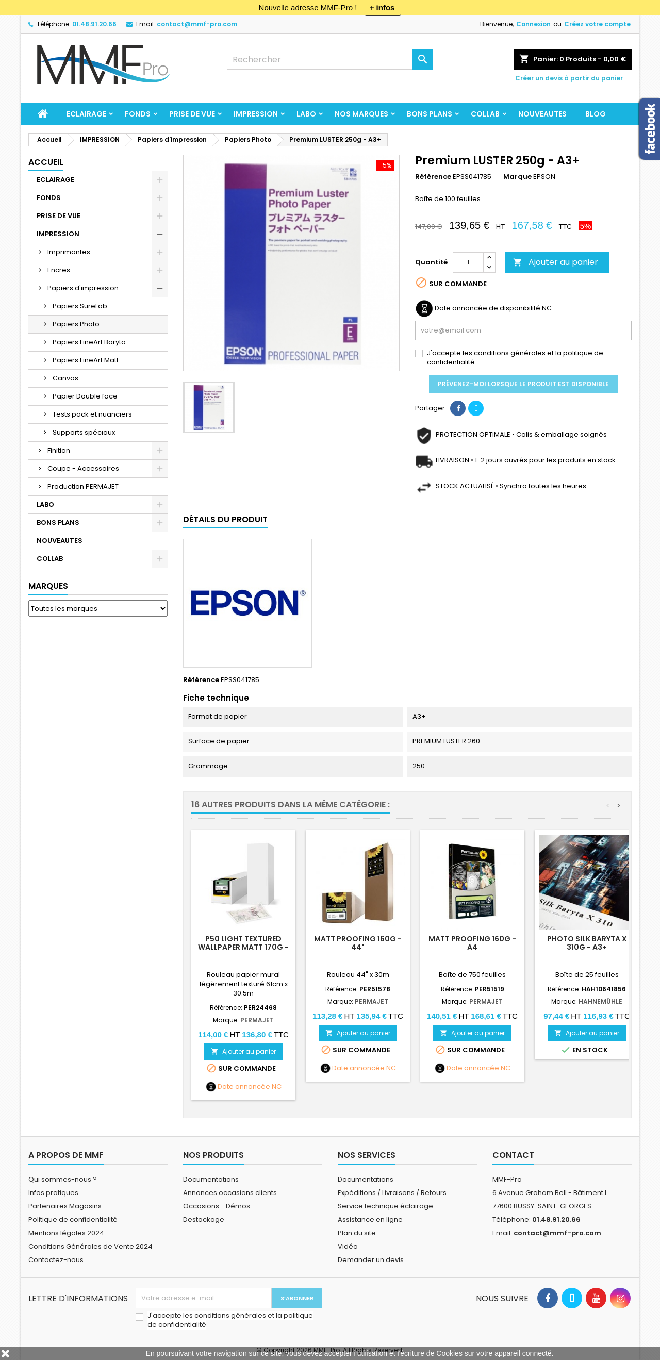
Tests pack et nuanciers (92, 414)
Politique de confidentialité (73, 1219)
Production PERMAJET (83, 486)
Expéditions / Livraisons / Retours (392, 1193)
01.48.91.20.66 (94, 24)
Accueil (45, 162)
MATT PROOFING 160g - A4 (472, 943)
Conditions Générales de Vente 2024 (90, 1246)
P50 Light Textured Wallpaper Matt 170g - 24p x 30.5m (243, 947)
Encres (58, 270)
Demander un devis (371, 1260)
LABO (306, 114)
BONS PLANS (429, 114)
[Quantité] (468, 262)
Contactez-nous (56, 1260)
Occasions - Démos (216, 1206)
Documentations (211, 1179)
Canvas (65, 378)
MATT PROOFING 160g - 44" (358, 943)
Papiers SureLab (80, 306)
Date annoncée (244, 1086)
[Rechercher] (330, 59)
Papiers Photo (76, 324)
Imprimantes (68, 252)
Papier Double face (85, 396)
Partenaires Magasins (65, 1206)
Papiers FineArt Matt (86, 360)
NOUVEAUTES (542, 114)
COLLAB (485, 114)
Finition (58, 450)
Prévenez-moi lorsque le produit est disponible (523, 383)
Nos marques (361, 114)
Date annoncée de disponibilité (487, 308)
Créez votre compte (597, 24)
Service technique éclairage (385, 1206)
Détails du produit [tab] (225, 519)
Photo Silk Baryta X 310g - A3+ (587, 943)
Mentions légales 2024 (66, 1233)
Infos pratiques (53, 1193)
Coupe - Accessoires (83, 468)
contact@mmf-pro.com (197, 24)
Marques (48, 586)
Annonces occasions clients (230, 1193)
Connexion (533, 24)
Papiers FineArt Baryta (89, 342)
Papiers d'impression (83, 288)
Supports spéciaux (84, 432)
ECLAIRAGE (86, 114)
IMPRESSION (256, 114)
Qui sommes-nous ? (62, 1179)
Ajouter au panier (555, 262)
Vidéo (348, 1246)
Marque (517, 176)
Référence (433, 176)
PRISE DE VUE (192, 114)
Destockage (203, 1219)
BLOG (595, 114)
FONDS (138, 114)
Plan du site (357, 1233)
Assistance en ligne (370, 1219)
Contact (513, 1155)
